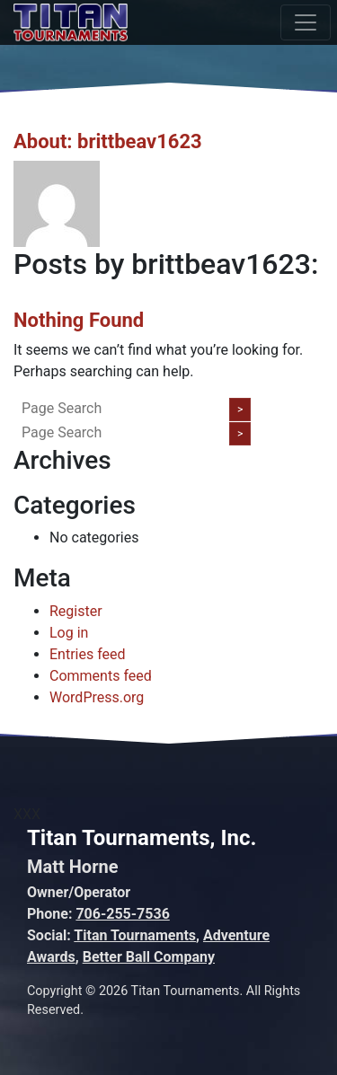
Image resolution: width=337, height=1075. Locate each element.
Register (75, 611)
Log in (68, 632)
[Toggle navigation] (305, 22)
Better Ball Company (149, 956)
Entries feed (87, 654)
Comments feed (100, 675)
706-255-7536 (122, 913)
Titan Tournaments (135, 935)
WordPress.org (96, 697)
